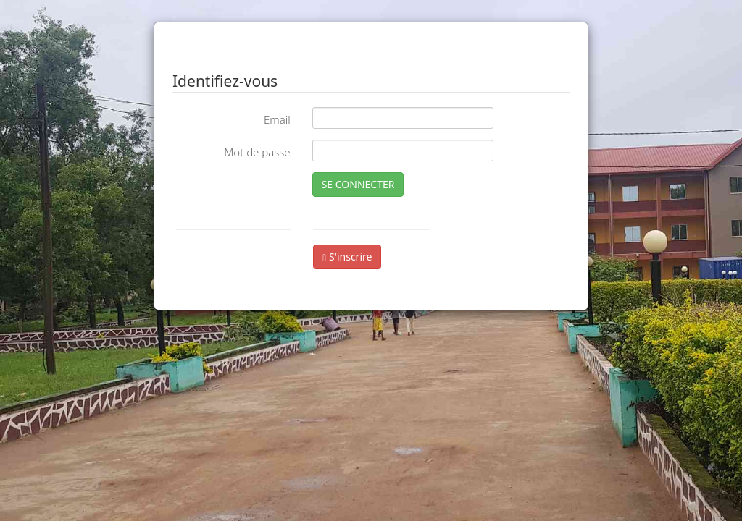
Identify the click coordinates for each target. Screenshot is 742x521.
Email (277, 119)
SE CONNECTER (358, 184)
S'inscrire (347, 256)
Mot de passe (257, 152)
